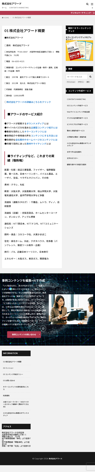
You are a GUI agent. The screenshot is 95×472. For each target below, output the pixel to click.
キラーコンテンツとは (35, 131)
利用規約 (6, 398)
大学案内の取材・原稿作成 (78, 142)
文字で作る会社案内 (75, 159)
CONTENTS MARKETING (21, 8)
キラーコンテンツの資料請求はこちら (16, 390)
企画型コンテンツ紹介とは (44, 127)
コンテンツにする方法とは (44, 135)
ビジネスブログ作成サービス (79, 129)
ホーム (4, 8)
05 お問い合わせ (10, 382)
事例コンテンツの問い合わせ (24, 334)
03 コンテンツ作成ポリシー (14, 375)
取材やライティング (36, 143)
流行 (88, 82)
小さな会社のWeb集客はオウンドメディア (79, 150)
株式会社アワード (12, 3)
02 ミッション (9, 369)
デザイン (81, 82)
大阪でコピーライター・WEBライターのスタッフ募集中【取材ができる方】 (16, 408)
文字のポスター (73, 165)
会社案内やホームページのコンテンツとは (36, 139)
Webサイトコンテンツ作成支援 (79, 114)
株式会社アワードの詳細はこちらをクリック (29, 102)
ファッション (71, 82)
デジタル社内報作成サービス (79, 122)
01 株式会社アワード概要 (22, 18)
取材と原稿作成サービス (77, 136)
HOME (6, 18)
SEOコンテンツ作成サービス (79, 106)
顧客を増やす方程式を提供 (78, 172)
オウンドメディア (35, 123)
